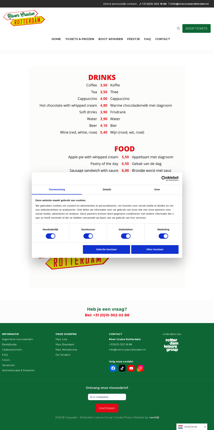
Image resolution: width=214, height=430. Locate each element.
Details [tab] (107, 189)
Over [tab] (157, 189)
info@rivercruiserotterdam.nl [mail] (190, 3)
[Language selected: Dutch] (191, 426)
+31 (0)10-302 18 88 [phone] (154, 3)
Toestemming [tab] (57, 189)
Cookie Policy (123, 417)
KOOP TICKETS (196, 28)
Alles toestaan (155, 249)
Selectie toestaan (106, 249)
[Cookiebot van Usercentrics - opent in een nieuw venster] (164, 178)
